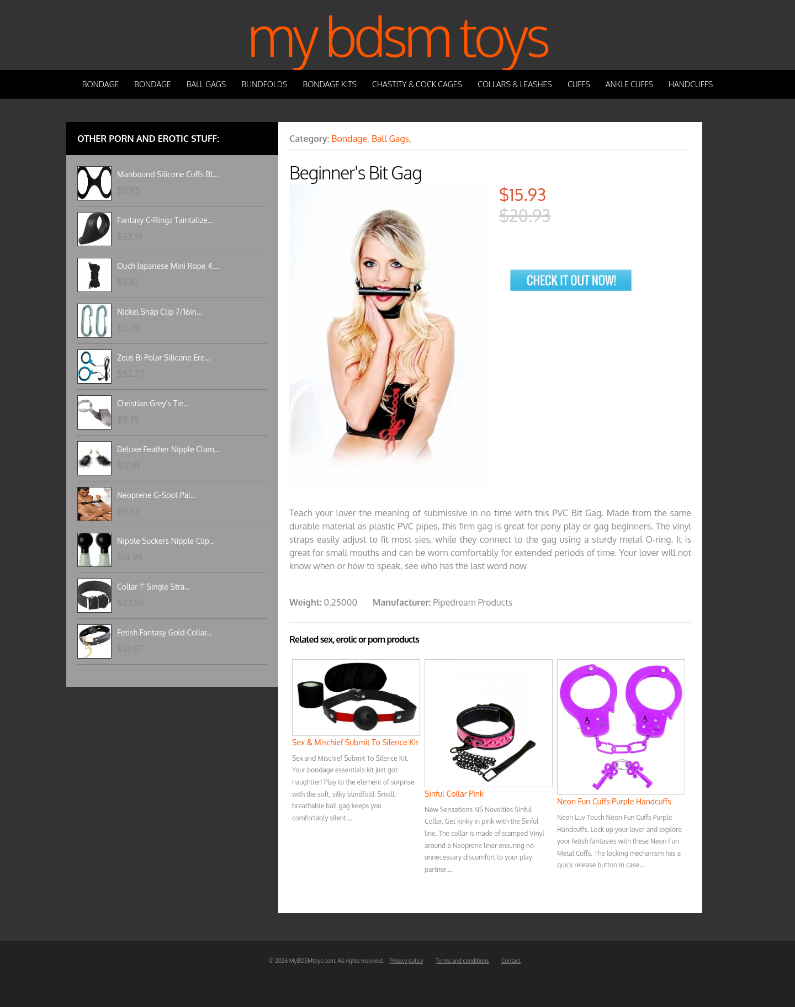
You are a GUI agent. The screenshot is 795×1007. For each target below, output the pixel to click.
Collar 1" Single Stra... (153, 586)
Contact (511, 960)
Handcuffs (691, 84)
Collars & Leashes (515, 84)
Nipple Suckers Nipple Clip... (166, 540)
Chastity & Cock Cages (417, 84)
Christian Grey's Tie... (153, 403)
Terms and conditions (462, 960)
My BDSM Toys (397, 35)
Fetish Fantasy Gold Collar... (165, 632)
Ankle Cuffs (629, 84)
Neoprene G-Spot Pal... (156, 495)
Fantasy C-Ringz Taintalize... (165, 220)
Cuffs (579, 84)
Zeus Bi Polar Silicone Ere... (163, 357)
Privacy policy (406, 960)
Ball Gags (206, 84)
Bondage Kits (330, 84)
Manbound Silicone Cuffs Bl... (167, 174)
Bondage (100, 84)
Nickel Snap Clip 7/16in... (159, 311)
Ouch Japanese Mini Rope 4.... (168, 266)
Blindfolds (264, 84)
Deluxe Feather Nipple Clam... (168, 449)
